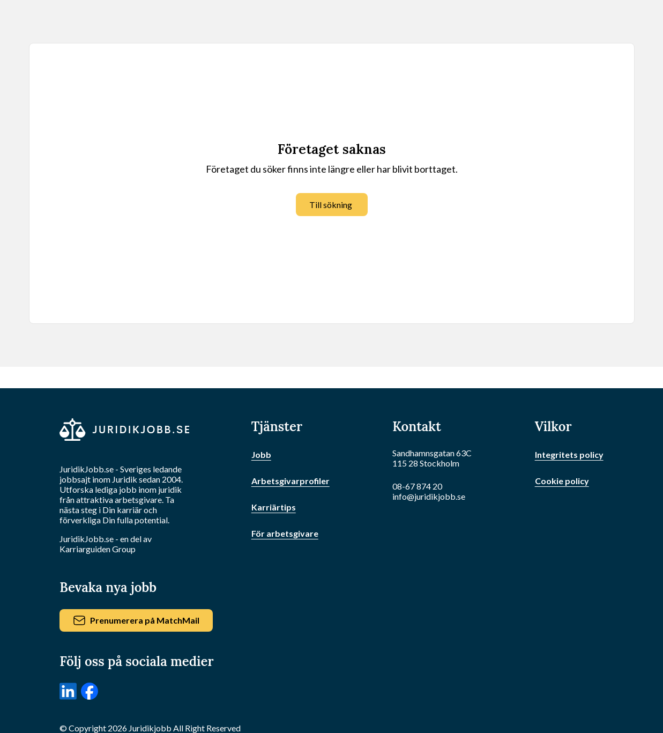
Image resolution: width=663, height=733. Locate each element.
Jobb (261, 454)
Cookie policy (562, 481)
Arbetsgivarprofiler (290, 481)
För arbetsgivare (284, 533)
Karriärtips (273, 507)
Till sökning (330, 204)
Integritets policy (569, 454)
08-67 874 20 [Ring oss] (417, 486)
